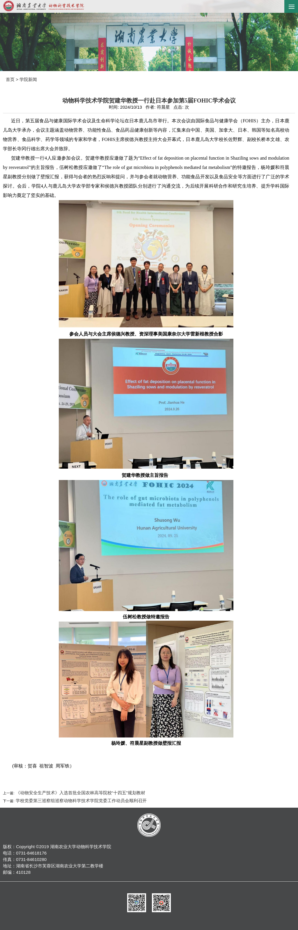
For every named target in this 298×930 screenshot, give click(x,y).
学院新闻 (28, 79)
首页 (10, 79)
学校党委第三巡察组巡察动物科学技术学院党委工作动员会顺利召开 (80, 800)
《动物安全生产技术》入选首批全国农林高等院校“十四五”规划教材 (79, 792)
